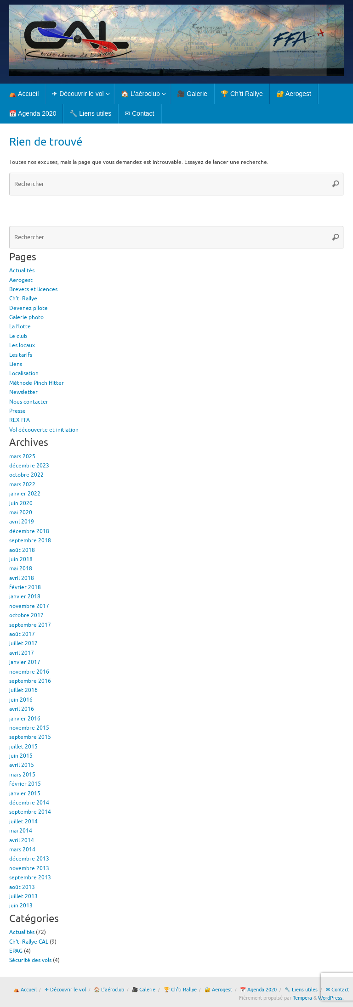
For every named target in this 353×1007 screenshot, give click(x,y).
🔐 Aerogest (218, 990)
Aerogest (21, 280)
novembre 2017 (29, 606)
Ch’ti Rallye (23, 298)
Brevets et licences (33, 289)
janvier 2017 (24, 662)
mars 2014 (22, 849)
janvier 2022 (24, 493)
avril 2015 (21, 765)
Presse (17, 411)
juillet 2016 (23, 690)
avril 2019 (21, 521)
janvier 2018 (24, 596)
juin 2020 (21, 503)
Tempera (302, 998)
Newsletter (23, 392)
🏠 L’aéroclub (109, 990)
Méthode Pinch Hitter (36, 383)
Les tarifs (20, 355)
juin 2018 (21, 559)
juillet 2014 (23, 821)
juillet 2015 (23, 746)
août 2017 (22, 634)
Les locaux (22, 345)
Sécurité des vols (30, 960)
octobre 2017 (26, 615)
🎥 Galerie (143, 990)
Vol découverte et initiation (44, 429)
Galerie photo (26, 317)
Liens (15, 364)
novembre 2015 (29, 727)
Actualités (21, 270)
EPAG (16, 951)
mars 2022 (22, 484)
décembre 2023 (29, 465)
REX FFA (19, 420)
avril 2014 (21, 840)
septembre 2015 (30, 737)
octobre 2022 (26, 474)
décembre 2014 (29, 802)
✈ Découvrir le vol (65, 990)
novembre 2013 (29, 868)
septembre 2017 (30, 625)
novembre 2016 (29, 671)
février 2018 (25, 587)
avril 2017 (21, 653)
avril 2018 (21, 578)
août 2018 (22, 550)
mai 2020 (20, 512)
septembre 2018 (30, 540)
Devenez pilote (28, 308)
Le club (18, 336)
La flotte (20, 326)
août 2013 (22, 887)
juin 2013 (21, 905)
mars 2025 (22, 456)
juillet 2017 (23, 643)
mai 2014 (20, 830)
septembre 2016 (30, 681)
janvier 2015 (24, 793)
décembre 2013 (29, 858)
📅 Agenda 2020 (258, 990)
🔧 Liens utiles (301, 990)
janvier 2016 (24, 718)
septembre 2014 (30, 812)
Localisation (24, 373)
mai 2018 (20, 568)
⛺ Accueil (25, 990)
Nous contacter (28, 401)
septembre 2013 (30, 877)
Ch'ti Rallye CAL (28, 941)
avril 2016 (21, 709)
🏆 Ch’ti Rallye (180, 990)
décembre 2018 (29, 531)
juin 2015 (21, 755)
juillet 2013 (23, 896)
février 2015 (25, 784)
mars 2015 (22, 774)
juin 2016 (21, 699)
